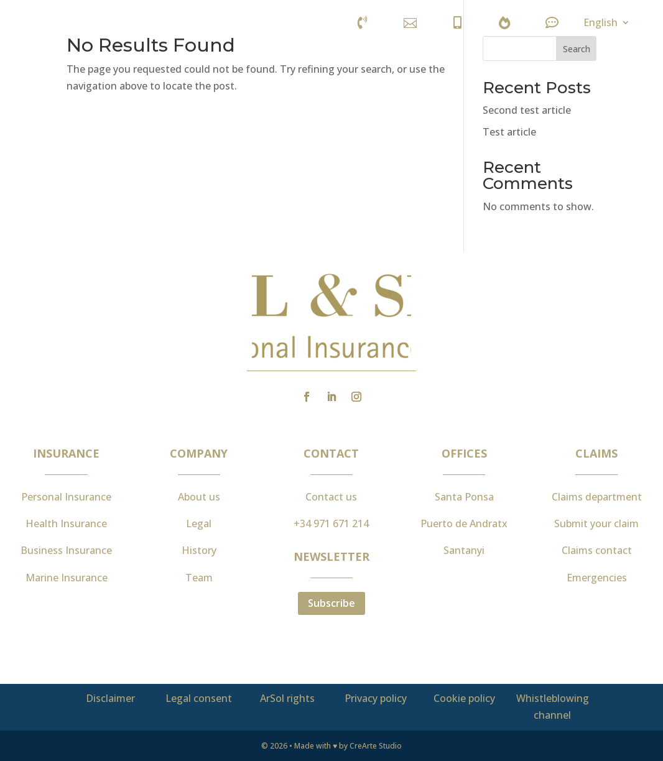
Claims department (597, 497)
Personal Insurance (66, 497)
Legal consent (198, 698)
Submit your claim (596, 523)
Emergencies (597, 577)
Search (576, 49)
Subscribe (331, 603)
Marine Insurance (67, 577)
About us (199, 497)
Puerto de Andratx (464, 523)
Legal (198, 523)
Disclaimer (110, 698)
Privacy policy (376, 698)
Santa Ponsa (464, 497)
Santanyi (463, 550)
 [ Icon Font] (552, 22)
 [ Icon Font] (457, 22)
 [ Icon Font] (504, 22)
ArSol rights (287, 698)
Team (199, 577)
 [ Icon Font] (363, 22)
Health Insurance (66, 523)
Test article (509, 132)
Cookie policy (464, 698)
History (199, 550)
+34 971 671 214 (331, 523)
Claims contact (597, 550)
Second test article (527, 110)
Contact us (331, 497)
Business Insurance (66, 550)
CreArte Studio (376, 745)
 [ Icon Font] (410, 22)
